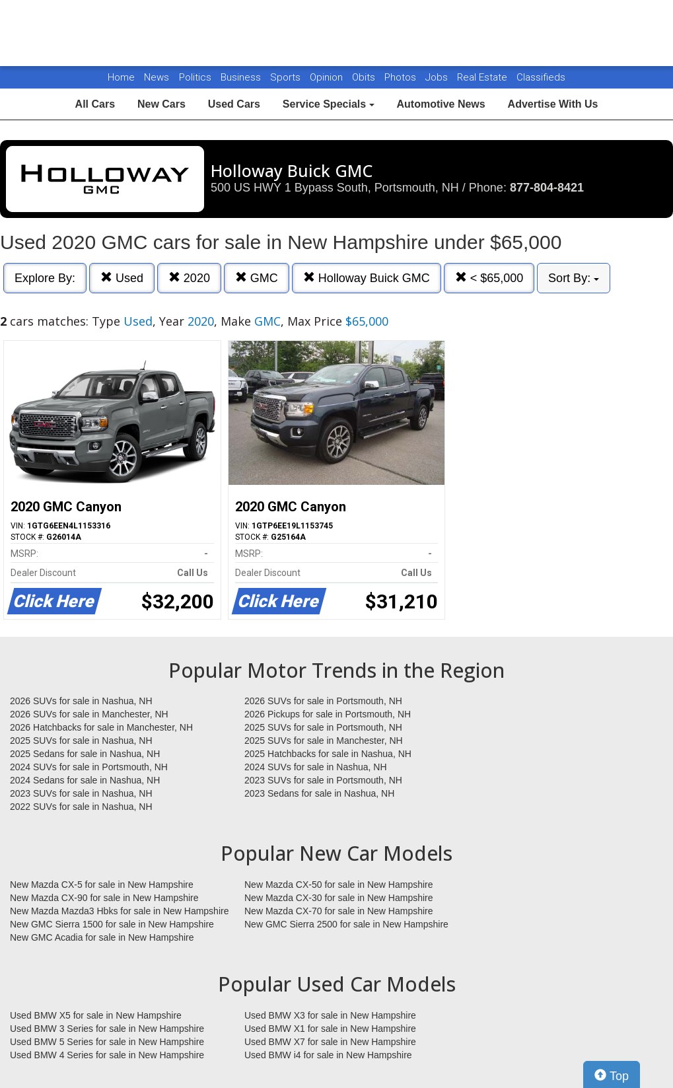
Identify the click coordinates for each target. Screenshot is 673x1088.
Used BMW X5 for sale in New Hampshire (96, 1015)
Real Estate (483, 77)
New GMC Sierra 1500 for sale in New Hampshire (112, 924)
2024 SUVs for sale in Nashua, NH (315, 767)
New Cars (161, 104)
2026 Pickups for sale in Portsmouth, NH (327, 714)
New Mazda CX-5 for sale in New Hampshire (102, 884)
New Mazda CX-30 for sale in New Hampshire (338, 897)
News (156, 77)
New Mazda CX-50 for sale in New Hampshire (338, 884)
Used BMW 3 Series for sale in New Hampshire (107, 1028)
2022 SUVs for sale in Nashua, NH (81, 806)
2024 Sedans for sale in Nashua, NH (85, 780)
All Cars (95, 104)
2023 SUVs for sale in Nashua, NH (81, 793)
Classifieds (540, 77)
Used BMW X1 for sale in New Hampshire (330, 1028)
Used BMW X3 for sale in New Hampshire (330, 1015)
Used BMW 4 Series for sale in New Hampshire (107, 1055)
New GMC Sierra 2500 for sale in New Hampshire (346, 924)
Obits (365, 77)
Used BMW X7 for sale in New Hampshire (330, 1041)
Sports (286, 77)
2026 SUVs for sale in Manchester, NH (89, 714)
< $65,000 (489, 278)
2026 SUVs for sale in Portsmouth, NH (323, 701)
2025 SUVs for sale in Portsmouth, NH (323, 727)
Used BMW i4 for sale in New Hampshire (328, 1055)
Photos (401, 77)
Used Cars (234, 104)
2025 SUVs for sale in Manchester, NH (323, 740)
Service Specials (328, 104)
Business (242, 77)
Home (121, 77)
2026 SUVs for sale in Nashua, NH (81, 701)
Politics (195, 77)
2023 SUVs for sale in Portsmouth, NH (323, 780)
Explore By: (45, 278)
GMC (256, 278)
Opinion (327, 77)
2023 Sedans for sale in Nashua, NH (319, 793)
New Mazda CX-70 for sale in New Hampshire (338, 911)
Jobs (437, 77)
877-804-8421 (547, 187)
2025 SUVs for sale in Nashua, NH (81, 740)
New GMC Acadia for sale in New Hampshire (102, 937)
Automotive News (440, 104)
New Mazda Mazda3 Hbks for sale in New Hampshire (119, 911)
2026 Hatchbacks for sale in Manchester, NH (101, 727)
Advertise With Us (553, 104)
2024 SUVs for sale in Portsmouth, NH (89, 767)
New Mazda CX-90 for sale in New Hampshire (104, 897)
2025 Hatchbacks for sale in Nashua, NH (327, 753)
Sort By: (573, 278)
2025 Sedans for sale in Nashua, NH (85, 753)
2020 (189, 278)
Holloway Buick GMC (366, 278)
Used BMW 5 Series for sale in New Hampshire (107, 1041)
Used (121, 278)
